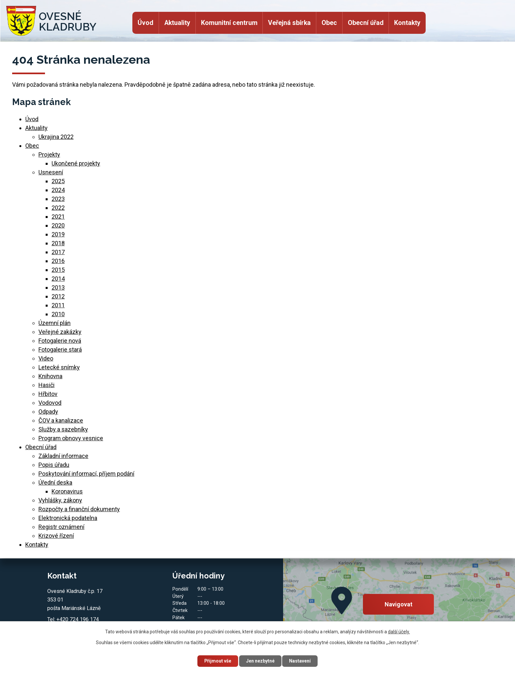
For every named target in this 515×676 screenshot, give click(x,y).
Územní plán (54, 322)
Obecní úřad (366, 23)
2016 (58, 260)
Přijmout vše (217, 661)
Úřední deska (55, 482)
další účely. (399, 631)
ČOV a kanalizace (60, 420)
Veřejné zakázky (59, 331)
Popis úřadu (53, 464)
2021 (58, 216)
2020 (58, 225)
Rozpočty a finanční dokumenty (79, 509)
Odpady (48, 411)
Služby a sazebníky (63, 429)
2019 (58, 234)
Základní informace (63, 455)
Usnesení (50, 172)
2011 (58, 305)
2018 (58, 243)
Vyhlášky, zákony (60, 500)
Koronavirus (67, 491)
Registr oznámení (61, 526)
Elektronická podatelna (67, 517)
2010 (58, 314)
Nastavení (300, 661)
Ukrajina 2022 (56, 136)
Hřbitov (47, 393)
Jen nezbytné (260, 661)
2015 (58, 269)
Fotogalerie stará (60, 349)
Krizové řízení (56, 535)
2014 (58, 278)
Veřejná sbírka (289, 23)
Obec (329, 23)
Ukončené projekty (76, 163)
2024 (58, 189)
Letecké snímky (59, 367)
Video (45, 358)
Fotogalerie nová (59, 340)
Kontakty (407, 23)
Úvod (145, 23)
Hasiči (46, 385)
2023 (58, 198)
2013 (58, 287)
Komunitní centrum (229, 23)
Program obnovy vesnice (70, 438)
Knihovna (50, 376)
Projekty (49, 154)
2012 (58, 296)
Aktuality (177, 23)
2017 (58, 252)
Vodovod (49, 402)
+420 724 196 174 (77, 619)
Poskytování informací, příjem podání (86, 473)
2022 (58, 207)
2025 (58, 181)
